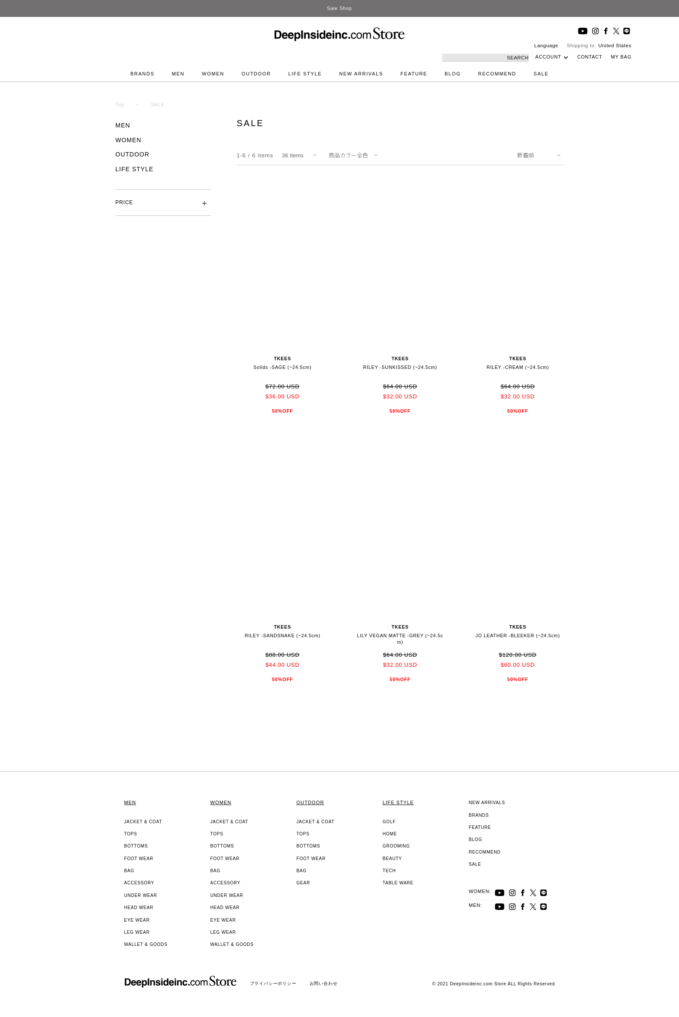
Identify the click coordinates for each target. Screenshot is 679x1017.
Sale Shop (339, 8)
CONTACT (589, 56)
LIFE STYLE (305, 73)
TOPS (130, 833)
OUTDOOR (256, 73)
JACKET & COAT (143, 821)
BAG (129, 870)
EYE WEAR (137, 920)
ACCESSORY (139, 882)
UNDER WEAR (140, 895)
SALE (541, 73)
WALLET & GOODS (146, 944)
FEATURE (414, 73)
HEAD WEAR (139, 907)
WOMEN (213, 73)
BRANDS (142, 73)
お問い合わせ (324, 983)
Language (546, 45)
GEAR (303, 882)
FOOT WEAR (139, 858)
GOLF (389, 821)
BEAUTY (392, 858)
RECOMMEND (497, 73)
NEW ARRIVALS (361, 73)
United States (614, 45)
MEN (178, 73)
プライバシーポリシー (273, 983)
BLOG (453, 73)
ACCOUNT (548, 56)
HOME (390, 833)
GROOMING (396, 846)
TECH (389, 870)
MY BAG (621, 56)
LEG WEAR (137, 932)
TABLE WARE (398, 882)
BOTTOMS (136, 846)
